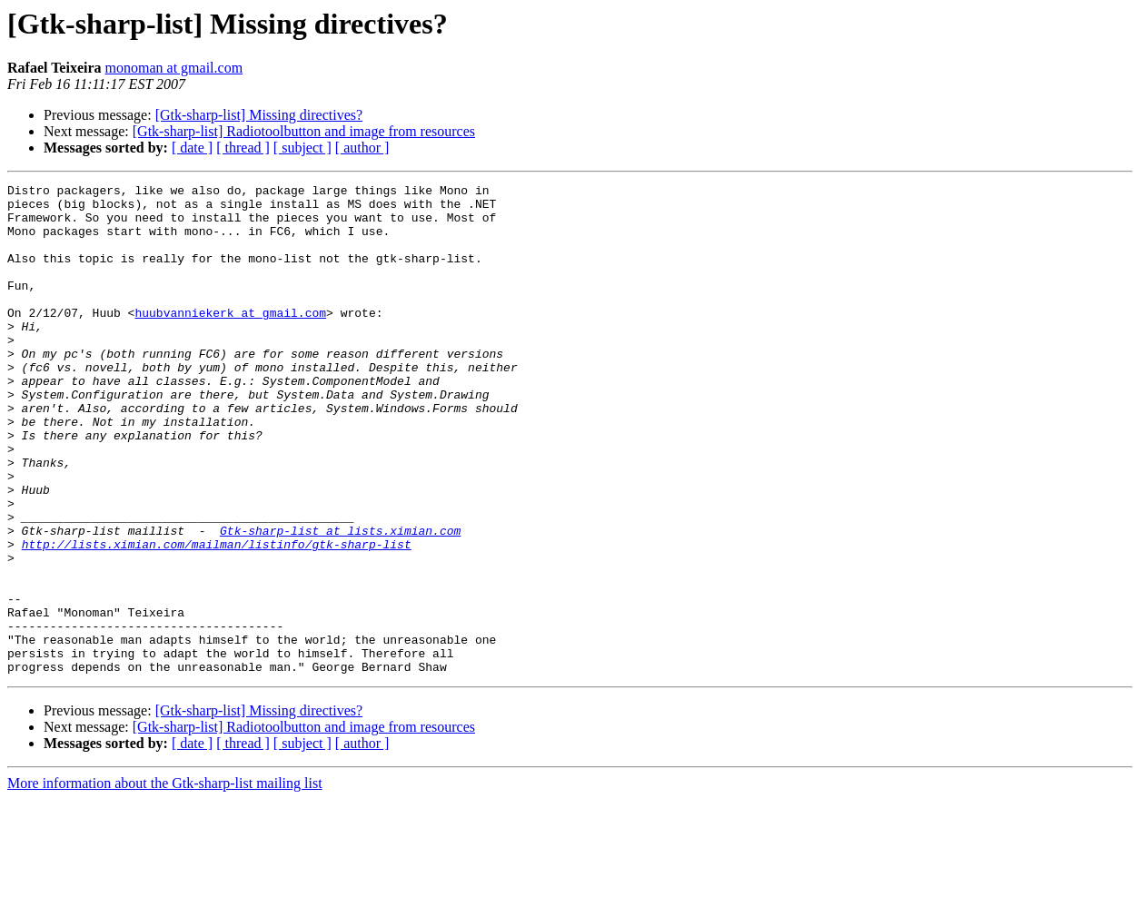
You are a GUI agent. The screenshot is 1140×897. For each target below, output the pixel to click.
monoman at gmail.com (174, 67)
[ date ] (192, 147)
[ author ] (362, 147)
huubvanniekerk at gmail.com (230, 339)
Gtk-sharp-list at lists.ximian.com (340, 601)
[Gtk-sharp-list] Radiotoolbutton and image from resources (304, 131)
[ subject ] (302, 147)
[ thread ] (243, 147)
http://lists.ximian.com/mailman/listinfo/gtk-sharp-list (216, 617)
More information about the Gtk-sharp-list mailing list (164, 881)
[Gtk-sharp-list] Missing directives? (258, 115)
